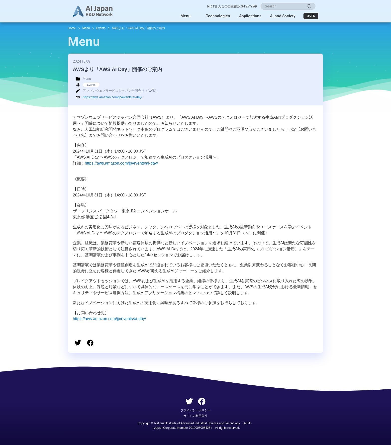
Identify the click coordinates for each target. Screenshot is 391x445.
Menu (186, 16)
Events (100, 28)
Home (72, 28)
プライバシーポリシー (195, 410)
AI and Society (282, 16)
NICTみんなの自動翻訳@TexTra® (232, 6)
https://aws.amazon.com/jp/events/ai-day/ (112, 97)
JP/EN (310, 16)
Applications (250, 16)
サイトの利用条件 (195, 416)
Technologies (218, 16)
